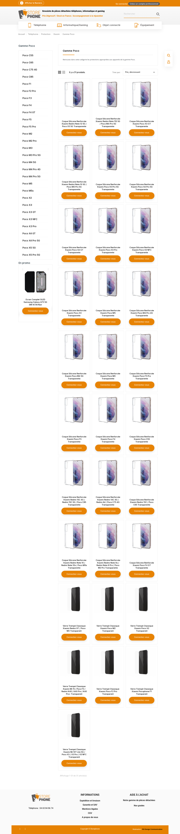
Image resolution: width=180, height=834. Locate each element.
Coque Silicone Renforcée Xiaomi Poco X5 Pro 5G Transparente (108, 187)
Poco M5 (27, 183)
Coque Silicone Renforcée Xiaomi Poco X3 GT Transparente (141, 124)
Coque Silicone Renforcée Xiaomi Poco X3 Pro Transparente (108, 250)
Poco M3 (27, 148)
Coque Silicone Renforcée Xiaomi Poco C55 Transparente (141, 439)
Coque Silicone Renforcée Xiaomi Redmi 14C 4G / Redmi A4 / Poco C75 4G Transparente (108, 501)
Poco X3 (27, 205)
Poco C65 (27, 62)
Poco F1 (26, 83)
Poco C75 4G (29, 69)
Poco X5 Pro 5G (31, 254)
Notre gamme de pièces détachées (139, 800)
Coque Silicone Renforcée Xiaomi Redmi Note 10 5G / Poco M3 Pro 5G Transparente (74, 186)
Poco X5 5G (29, 247)
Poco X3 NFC (29, 219)
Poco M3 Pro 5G (31, 155)
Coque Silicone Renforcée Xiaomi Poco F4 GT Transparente (141, 565)
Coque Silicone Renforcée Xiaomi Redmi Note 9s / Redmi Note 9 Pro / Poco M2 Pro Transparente (108, 564)
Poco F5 (27, 119)
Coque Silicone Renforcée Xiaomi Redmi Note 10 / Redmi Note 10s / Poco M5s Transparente (74, 564)
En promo (24, 262)
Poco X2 (27, 197)
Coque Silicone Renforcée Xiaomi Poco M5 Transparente (108, 313)
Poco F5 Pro (29, 126)
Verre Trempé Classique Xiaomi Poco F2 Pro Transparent (108, 691)
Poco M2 (27, 133)
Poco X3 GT (29, 212)
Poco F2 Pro (29, 91)
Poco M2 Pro (29, 140)
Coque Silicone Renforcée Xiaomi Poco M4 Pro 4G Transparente (141, 313)
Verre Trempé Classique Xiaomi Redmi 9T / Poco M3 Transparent (74, 628)
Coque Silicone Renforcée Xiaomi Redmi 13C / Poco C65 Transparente (141, 502)
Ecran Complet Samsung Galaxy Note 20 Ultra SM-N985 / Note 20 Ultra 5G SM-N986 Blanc (35, 303)
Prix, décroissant (140, 72)
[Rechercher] (142, 14)
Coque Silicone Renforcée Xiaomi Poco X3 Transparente (74, 313)
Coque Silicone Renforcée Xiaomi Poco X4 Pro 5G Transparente (141, 187)
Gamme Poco (26, 45)
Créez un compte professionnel (144, 4)
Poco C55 (27, 55)
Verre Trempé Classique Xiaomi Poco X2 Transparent (141, 628)
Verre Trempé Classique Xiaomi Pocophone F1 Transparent (141, 691)
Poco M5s (28, 190)
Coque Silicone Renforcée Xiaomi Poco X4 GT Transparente (74, 250)
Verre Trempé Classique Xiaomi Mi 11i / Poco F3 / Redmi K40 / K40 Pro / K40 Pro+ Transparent (74, 690)
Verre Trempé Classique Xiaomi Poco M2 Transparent (108, 628)
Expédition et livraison (90, 800)
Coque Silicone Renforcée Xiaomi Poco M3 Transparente (108, 376)
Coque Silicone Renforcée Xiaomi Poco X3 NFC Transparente (141, 250)
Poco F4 (27, 105)
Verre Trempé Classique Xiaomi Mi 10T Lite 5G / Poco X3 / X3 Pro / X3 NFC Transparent (74, 753)
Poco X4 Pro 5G (31, 240)
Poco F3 (27, 98)
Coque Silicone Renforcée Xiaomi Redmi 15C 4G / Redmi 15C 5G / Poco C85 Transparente (74, 501)
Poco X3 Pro (29, 226)
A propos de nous (90, 817)
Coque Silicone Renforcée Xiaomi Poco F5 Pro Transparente (141, 376)
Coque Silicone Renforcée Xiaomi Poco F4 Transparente (108, 439)
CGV (90, 813)
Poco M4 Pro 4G (31, 169)
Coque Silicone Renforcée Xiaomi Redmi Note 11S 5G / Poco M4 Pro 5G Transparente (108, 122)
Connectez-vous (35, 313)
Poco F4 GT (28, 112)
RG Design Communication (152, 829)
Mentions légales (90, 809)
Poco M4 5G (29, 162)
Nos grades (139, 805)
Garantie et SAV (90, 805)
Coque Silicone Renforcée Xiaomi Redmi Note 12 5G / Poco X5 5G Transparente (74, 124)
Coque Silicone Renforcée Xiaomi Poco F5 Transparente (74, 439)
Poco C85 (27, 76)
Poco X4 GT (29, 233)
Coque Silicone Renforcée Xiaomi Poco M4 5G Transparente (74, 376)
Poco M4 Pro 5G (31, 176)
